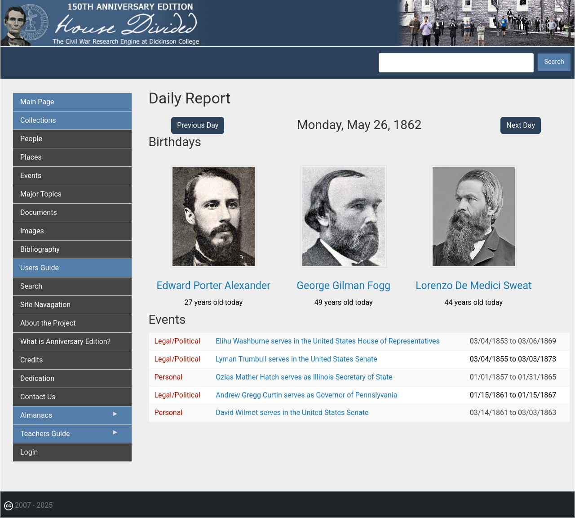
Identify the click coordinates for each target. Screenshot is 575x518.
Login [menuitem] (29, 452)
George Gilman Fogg (343, 286)
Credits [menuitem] (31, 360)
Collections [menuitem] (38, 120)
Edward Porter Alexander (213, 286)
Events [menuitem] (30, 175)
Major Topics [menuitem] (41, 194)
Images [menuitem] (32, 231)
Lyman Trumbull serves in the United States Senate (296, 359)
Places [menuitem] (31, 157)
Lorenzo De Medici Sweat (473, 286)
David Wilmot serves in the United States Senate (292, 412)
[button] (214, 264)
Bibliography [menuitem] (40, 249)
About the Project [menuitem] (47, 323)
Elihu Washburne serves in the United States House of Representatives (328, 341)
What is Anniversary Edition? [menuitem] (65, 341)
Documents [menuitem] (38, 212)
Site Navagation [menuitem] (45, 304)
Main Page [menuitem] (37, 102)
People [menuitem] (31, 138)
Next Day (520, 125)
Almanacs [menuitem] (69, 417)
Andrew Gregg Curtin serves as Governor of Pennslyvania (306, 395)
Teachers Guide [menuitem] (69, 436)
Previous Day (197, 125)
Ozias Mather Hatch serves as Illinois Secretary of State (304, 377)
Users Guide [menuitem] (39, 267)
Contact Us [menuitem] (38, 397)
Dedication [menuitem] (37, 378)
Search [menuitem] (31, 286)
